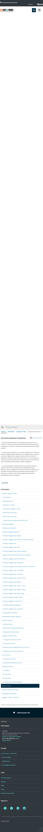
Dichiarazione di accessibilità (7, 793)
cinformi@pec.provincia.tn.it (9, 765)
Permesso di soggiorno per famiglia (12, 536)
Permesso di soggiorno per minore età (12, 574)
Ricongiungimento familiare (10, 613)
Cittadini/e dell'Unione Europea (10, 690)
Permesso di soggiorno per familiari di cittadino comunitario (18, 539)
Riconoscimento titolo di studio (11, 632)
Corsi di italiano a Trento (9, 659)
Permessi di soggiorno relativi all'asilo (12, 597)
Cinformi (3, 432)
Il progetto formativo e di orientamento (13, 651)
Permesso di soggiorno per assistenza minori (14, 578)
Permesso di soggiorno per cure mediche (13, 570)
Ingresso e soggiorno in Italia (9, 493)
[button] (30, 4)
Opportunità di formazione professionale (13, 628)
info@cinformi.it (6, 761)
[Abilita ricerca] (34, 10)
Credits (2, 785)
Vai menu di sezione (11, 427)
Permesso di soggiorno (8, 524)
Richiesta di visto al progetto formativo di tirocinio (16, 647)
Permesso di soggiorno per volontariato (13, 563)
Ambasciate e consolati (9, 505)
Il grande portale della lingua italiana (12, 663)
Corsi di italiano (6, 655)
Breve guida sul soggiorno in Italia (11, 509)
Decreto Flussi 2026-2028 (9, 513)
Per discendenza (7, 678)
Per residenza (6, 670)
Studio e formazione (7, 620)
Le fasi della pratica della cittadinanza (12, 682)
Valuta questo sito (21, 712)
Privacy (2, 789)
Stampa (5, 483)
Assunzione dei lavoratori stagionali (11, 616)
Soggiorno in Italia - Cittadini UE (10, 697)
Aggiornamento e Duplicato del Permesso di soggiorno (17, 555)
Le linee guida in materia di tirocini (12, 640)
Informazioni (11, 432)
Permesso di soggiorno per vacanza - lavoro (14, 586)
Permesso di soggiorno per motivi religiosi (13, 593)
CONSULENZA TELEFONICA (15, 737)
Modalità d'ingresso (8, 501)
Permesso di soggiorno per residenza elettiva (14, 590)
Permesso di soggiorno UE (9, 543)
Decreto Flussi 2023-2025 (9, 516)
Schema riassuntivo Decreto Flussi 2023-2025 (15, 520)
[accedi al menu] (39, 10)
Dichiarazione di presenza (9, 528)
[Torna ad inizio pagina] (40, 829)
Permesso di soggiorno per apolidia (12, 582)
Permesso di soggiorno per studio (11, 547)
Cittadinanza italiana (7, 666)
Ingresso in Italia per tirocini (9, 636)
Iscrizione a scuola (7, 624)
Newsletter (3, 781)
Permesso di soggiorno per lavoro (11, 532)
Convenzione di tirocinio (9, 643)
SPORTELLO (5, 737)
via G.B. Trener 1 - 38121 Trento (9, 753)
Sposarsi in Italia (21, 432)
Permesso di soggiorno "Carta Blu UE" (12, 601)
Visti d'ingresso (7, 497)
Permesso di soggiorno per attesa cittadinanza (15, 551)
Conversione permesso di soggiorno (12, 605)
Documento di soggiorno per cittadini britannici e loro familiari (19, 566)
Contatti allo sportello (6, 778)
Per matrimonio (7, 674)
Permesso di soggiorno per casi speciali (13, 609)
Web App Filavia (6, 740)
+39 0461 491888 (6, 757)
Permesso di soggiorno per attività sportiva (14, 559)
